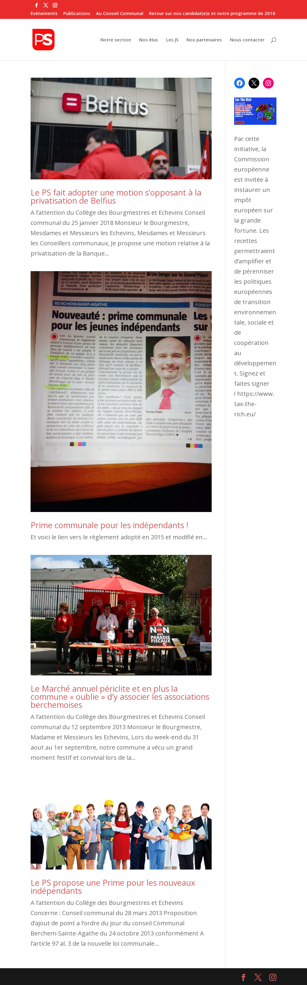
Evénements (44, 13)
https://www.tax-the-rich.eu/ (254, 404)
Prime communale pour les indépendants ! (109, 525)
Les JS (172, 40)
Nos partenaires (204, 40)
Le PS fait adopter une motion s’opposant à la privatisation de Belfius (116, 196)
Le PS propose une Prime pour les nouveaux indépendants (113, 886)
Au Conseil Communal (119, 13)
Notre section (115, 40)
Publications (76, 13)
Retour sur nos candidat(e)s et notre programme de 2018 (212, 13)
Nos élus (148, 40)
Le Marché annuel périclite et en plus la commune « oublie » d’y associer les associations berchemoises (120, 696)
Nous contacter (247, 40)
